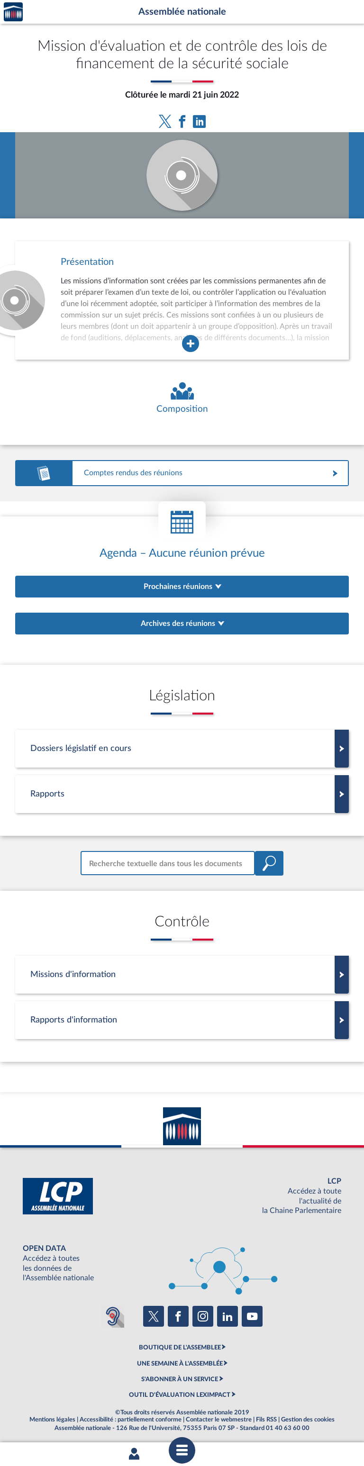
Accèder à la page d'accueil (13, 12)
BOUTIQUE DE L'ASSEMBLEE (180, 1347)
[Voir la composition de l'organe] (182, 398)
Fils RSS (266, 1419)
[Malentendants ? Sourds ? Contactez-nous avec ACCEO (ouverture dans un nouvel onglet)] (112, 1316)
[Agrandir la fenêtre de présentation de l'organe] (190, 343)
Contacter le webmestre (219, 1419)
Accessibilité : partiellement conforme (131, 1419)
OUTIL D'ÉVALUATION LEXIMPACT (179, 1395)
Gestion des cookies (308, 1419)
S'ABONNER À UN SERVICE (179, 1379)
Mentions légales (52, 1419)
